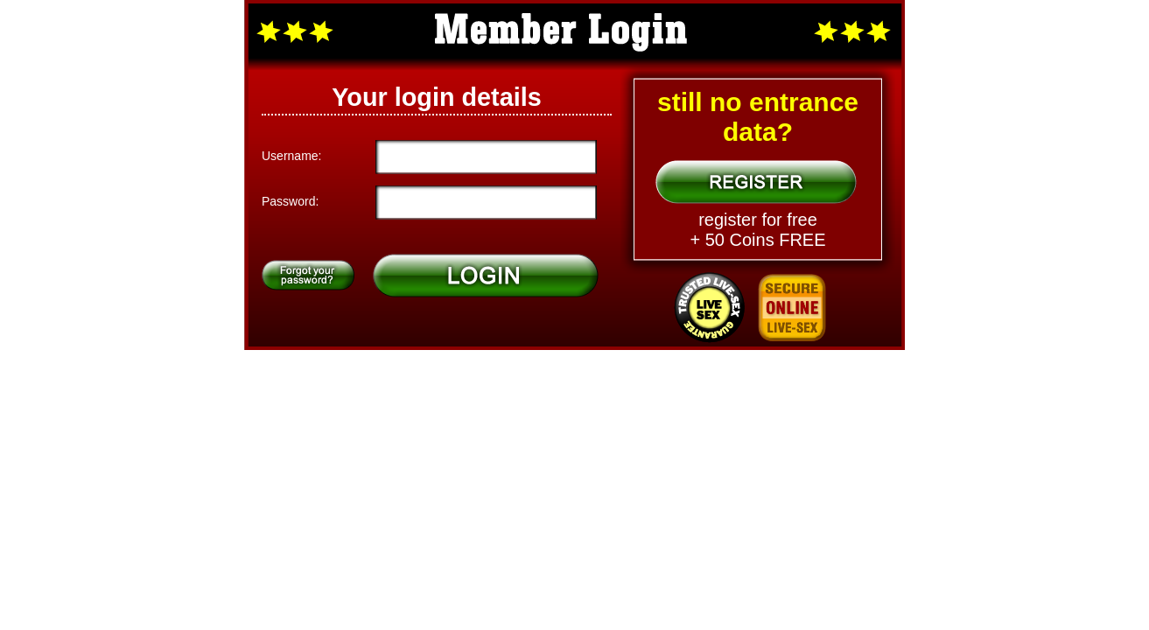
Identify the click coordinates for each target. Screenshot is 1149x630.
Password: (290, 201)
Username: (291, 156)
